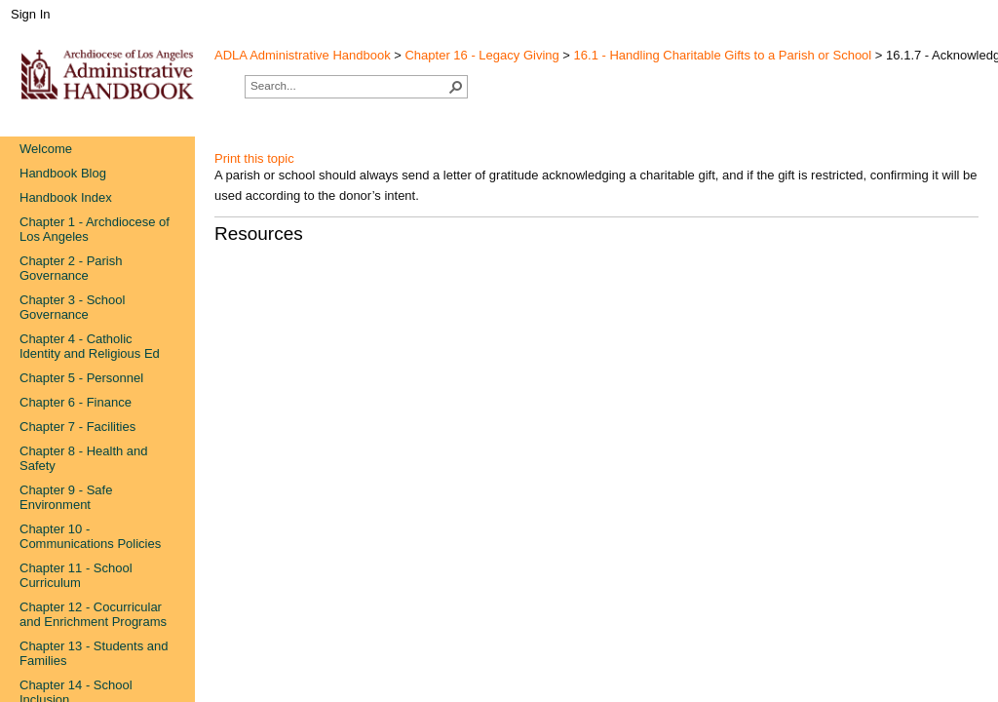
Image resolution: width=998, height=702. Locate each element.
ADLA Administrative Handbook (302, 55)
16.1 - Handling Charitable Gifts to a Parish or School (723, 55)
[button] (456, 87)
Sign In (30, 14)
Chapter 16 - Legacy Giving (481, 55)
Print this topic (254, 158)
